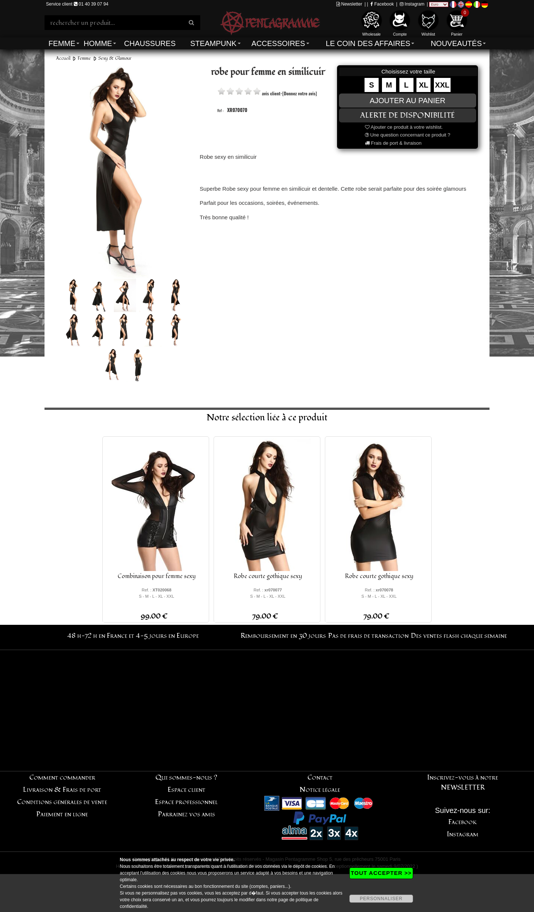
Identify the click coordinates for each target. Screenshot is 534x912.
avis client (271, 93)
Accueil (63, 58)
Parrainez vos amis (186, 814)
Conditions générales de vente (62, 802)
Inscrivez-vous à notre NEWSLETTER (462, 782)
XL (424, 85)
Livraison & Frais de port (62, 789)
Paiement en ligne (62, 814)
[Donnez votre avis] (299, 93)
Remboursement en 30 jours (283, 635)
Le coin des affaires (368, 43)
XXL (442, 85)
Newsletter (349, 4)
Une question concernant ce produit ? (408, 135)
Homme (97, 43)
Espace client (186, 789)
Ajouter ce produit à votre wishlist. (404, 127)
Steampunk (213, 43)
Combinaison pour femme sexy (157, 576)
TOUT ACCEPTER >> (381, 873)
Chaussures (150, 43)
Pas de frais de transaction (368, 635)
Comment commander (62, 777)
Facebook (382, 4)
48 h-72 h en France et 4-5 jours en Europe (133, 635)
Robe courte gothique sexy (268, 576)
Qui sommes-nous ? (186, 777)
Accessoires (278, 43)
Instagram (412, 4)
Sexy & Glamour (115, 58)
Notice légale (320, 789)
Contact (320, 777)
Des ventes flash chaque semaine (459, 635)
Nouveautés (456, 43)
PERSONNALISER (381, 898)
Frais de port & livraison (393, 143)
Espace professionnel (186, 802)
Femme (62, 43)
